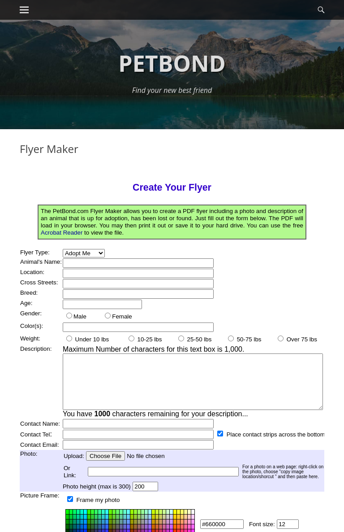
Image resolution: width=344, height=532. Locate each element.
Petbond (171, 63)
